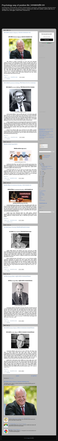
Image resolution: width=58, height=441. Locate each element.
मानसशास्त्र (8, 78)
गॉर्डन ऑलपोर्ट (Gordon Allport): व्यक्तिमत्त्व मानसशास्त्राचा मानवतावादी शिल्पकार (19, 327)
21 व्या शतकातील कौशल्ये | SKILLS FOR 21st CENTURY (17, 423)
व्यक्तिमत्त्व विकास (41, 193)
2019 (41, 185)
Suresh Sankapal (47, 155)
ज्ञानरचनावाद (41, 197)
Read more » (6, 75)
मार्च (42, 171)
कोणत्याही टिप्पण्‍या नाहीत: (14, 77)
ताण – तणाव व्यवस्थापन (42, 190)
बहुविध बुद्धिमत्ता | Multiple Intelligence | (14, 429)
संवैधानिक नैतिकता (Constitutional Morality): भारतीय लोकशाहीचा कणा (17, 185)
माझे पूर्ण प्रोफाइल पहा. (46, 157)
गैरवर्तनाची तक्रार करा (43, 203)
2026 (41, 163)
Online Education (42, 200)
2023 (41, 179)
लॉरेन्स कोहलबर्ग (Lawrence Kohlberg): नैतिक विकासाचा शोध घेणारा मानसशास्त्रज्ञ (20, 82)
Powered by (47, 43)
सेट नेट (40, 196)
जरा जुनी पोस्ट (34, 376)
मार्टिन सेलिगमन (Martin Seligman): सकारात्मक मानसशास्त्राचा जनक (17, 32)
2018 (41, 186)
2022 (41, 180)
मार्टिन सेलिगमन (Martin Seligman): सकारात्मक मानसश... (46, 167)
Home (40, 207)
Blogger (28, 438)
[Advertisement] (29, 21)
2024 (41, 177)
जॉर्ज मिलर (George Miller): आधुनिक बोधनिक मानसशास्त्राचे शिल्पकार (17, 276)
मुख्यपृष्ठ (17, 376)
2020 (41, 183)
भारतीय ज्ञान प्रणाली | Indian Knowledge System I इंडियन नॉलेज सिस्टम (19, 418)
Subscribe (47, 39)
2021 (41, 182)
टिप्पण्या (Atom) (11, 378)
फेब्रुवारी (42, 172)
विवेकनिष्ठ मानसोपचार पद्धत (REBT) (10, 144)
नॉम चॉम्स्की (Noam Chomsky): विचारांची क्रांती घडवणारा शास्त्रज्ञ (16, 227)
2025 (41, 176)
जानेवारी (42, 174)
